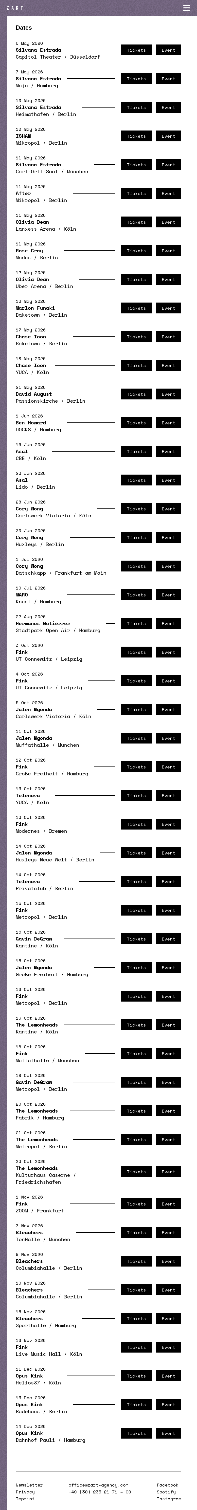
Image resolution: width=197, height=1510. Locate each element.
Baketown (28, 314)
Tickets (136, 50)
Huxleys (26, 544)
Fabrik (25, 1117)
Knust (23, 601)
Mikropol (28, 142)
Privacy (25, 1491)
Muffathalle (32, 744)
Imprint (25, 1498)
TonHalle (28, 1239)
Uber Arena (31, 286)
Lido (22, 486)
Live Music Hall (38, 1353)
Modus (23, 257)
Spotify (166, 1491)
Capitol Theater (38, 56)
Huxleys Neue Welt (41, 859)
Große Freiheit (37, 773)
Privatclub (31, 888)
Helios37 (28, 1382)
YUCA (22, 372)
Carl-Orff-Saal (37, 171)
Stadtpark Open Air (43, 630)
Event (168, 50)
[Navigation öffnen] (186, 8)
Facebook (168, 1485)
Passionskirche (37, 400)
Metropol (28, 916)
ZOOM (22, 1210)
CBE (20, 458)
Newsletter (29, 1485)
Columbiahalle (35, 1267)
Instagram (169, 1498)
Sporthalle (31, 1325)
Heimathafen (32, 114)
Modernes (28, 830)
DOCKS (23, 429)
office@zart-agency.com (98, 1485)
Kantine (26, 945)
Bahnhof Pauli (35, 1440)
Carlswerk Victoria (43, 515)
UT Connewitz (34, 658)
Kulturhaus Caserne (43, 1175)
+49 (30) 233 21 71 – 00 (100, 1491)
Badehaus (28, 1411)
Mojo (22, 85)
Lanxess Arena (35, 228)
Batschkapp (31, 572)
